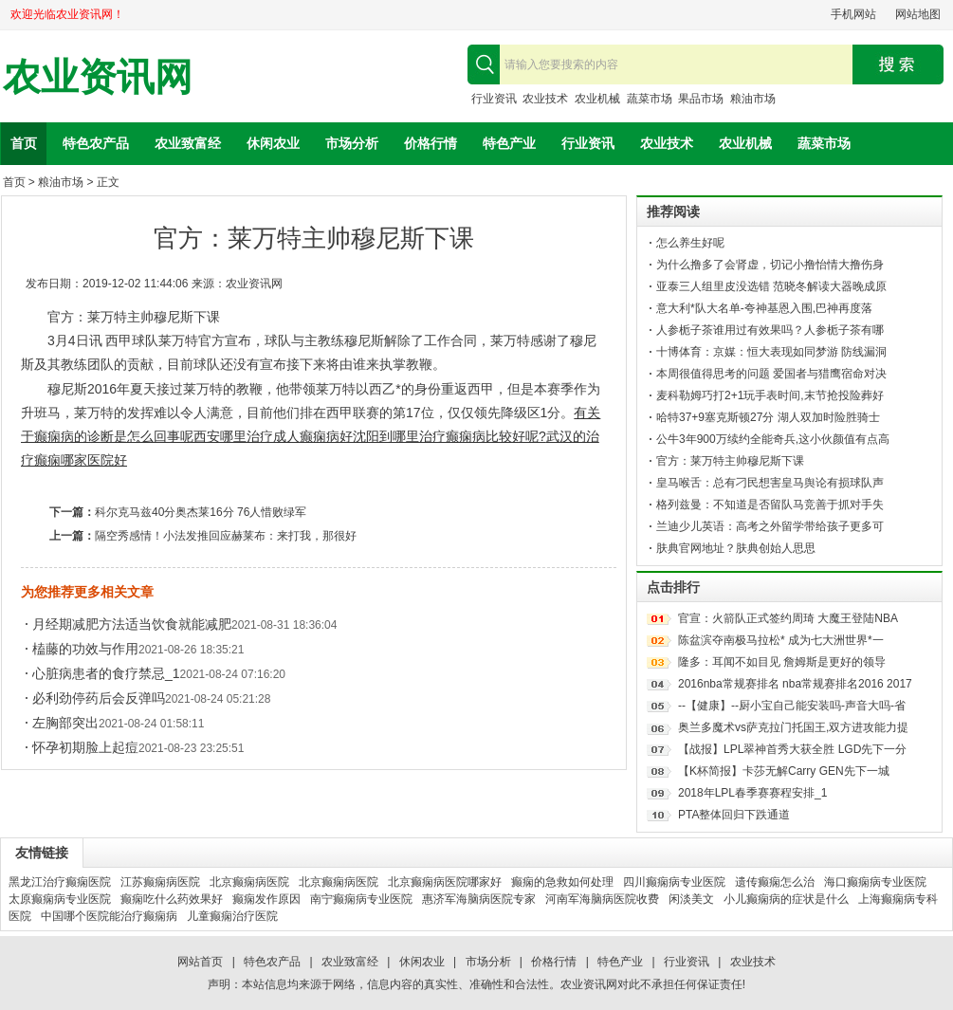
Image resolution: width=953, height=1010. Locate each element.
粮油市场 (753, 98)
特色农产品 (96, 143)
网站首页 (200, 961)
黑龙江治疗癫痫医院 (60, 882)
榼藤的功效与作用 (85, 648)
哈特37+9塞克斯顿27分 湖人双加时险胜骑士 (768, 417)
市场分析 (351, 143)
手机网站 (853, 14)
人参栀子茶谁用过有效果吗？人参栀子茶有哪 (770, 330)
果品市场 (701, 98)
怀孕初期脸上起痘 (85, 747)
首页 (23, 143)
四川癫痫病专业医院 (674, 882)
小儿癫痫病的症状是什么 (786, 899)
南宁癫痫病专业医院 (361, 899)
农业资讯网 (97, 77)
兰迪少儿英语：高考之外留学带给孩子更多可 (770, 526)
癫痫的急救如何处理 (562, 882)
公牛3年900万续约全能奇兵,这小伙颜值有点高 (772, 439)
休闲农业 (273, 143)
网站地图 (918, 14)
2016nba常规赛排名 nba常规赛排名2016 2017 (795, 683)
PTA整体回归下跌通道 (734, 814)
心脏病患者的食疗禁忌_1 (106, 673)
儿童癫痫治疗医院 (232, 916)
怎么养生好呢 (690, 242)
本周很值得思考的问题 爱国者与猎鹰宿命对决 (771, 373)
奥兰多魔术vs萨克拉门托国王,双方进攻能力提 (793, 727)
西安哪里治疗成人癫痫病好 (273, 436)
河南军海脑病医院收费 (602, 899)
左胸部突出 (65, 722)
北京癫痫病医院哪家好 (445, 882)
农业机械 (597, 98)
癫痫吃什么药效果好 (171, 899)
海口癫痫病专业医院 (875, 882)
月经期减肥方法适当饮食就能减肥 (131, 624)
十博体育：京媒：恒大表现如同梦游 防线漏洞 (771, 351)
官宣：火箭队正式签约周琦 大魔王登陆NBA (788, 618)
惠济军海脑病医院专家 (479, 899)
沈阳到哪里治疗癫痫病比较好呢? (449, 436)
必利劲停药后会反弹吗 (98, 698)
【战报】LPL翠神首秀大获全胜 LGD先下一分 (792, 749)
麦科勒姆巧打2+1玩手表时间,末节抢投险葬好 (770, 395)
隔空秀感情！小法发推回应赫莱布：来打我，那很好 (226, 535)
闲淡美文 (691, 899)
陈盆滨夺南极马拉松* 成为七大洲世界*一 (781, 640)
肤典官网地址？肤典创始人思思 (736, 548)
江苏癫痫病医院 (160, 882)
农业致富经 (188, 143)
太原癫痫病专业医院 (60, 899)
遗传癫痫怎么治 (775, 882)
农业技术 (545, 98)
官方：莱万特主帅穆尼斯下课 (730, 461)
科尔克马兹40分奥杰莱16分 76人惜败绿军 (200, 512)
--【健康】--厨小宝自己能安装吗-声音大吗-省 (792, 705)
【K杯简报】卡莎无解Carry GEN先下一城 (783, 771)
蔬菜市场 (649, 98)
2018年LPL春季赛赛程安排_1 (752, 792)
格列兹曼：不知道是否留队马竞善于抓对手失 (770, 504)
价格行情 (430, 143)
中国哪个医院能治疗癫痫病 (109, 916)
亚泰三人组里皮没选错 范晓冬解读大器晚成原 (771, 286)
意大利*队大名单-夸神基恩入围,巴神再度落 (764, 308)
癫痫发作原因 (266, 899)
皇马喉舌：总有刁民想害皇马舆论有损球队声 (770, 482)
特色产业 (509, 143)
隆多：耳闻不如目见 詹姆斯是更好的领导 (782, 662)
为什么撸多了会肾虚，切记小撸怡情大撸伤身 (770, 264)
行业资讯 (494, 98)
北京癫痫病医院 (249, 882)
